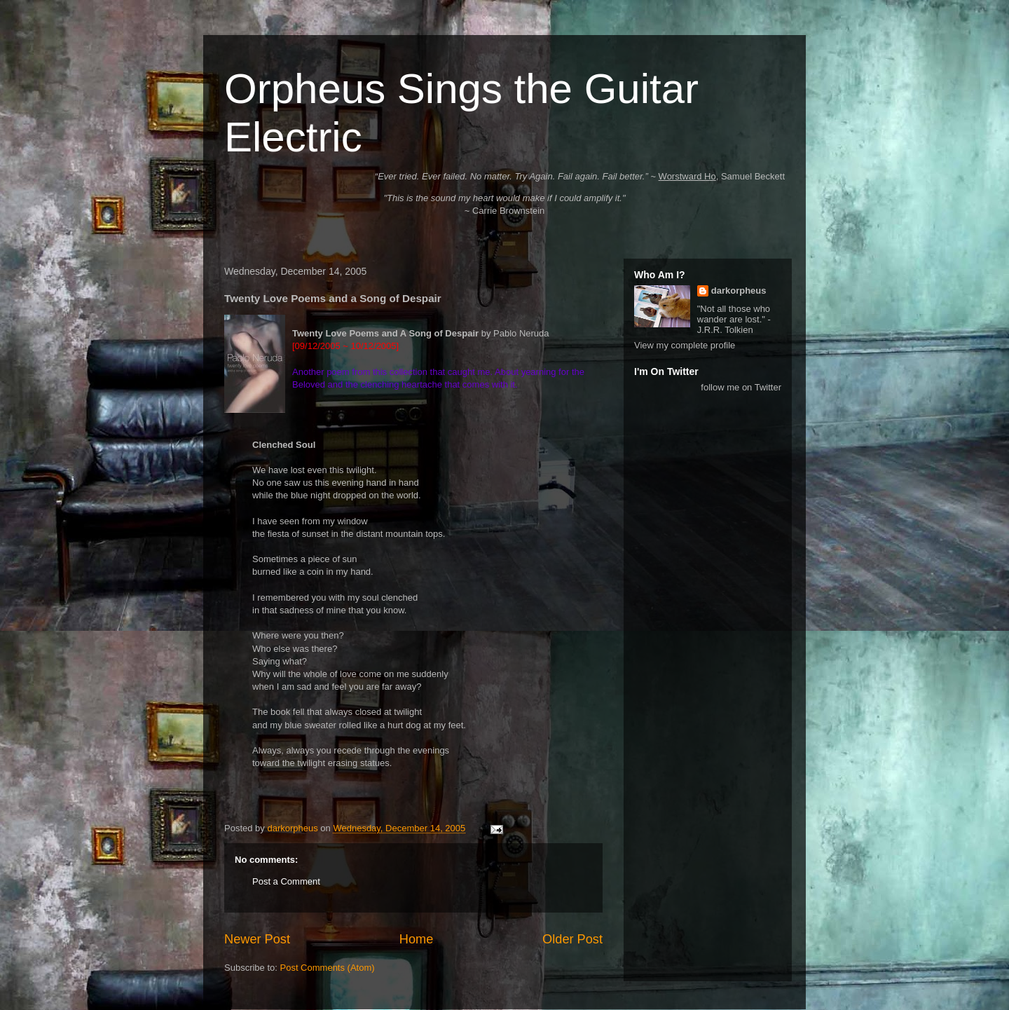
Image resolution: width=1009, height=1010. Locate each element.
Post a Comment (286, 881)
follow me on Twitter (741, 387)
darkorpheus (739, 290)
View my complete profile (684, 345)
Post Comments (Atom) (327, 967)
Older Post (572, 939)
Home (416, 939)
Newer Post (257, 939)
